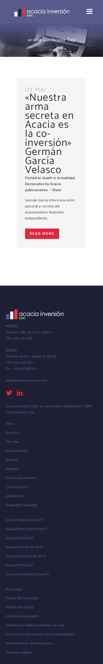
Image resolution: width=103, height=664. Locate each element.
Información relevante (22, 616)
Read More (42, 234)
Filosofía (12, 442)
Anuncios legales (19, 652)
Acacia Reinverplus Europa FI (27, 574)
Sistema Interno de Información (29, 643)
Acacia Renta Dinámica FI (24, 520)
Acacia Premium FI (19, 565)
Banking (12, 460)
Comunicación (17, 487)
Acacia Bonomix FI (19, 538)
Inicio (10, 423)
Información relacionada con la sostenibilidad (40, 634)
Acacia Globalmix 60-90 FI (26, 556)
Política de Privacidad (22, 598)
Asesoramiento (17, 451)
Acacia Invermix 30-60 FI (24, 547)
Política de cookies (20, 607)
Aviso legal (14, 589)
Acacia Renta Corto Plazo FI (26, 529)
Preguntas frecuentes (21, 505)
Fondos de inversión (21, 478)
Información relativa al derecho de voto (35, 625)
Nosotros (13, 433)
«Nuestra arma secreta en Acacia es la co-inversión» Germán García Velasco (49, 134)
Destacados (34, 184)
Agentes (12, 469)
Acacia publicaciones (43, 187)
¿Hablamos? (15, 496)
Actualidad (65, 178)
